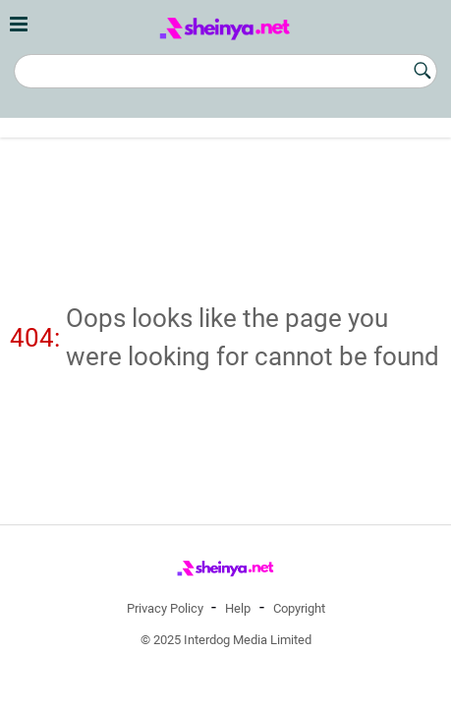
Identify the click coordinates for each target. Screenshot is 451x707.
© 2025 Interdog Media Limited (226, 639)
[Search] (225, 71)
